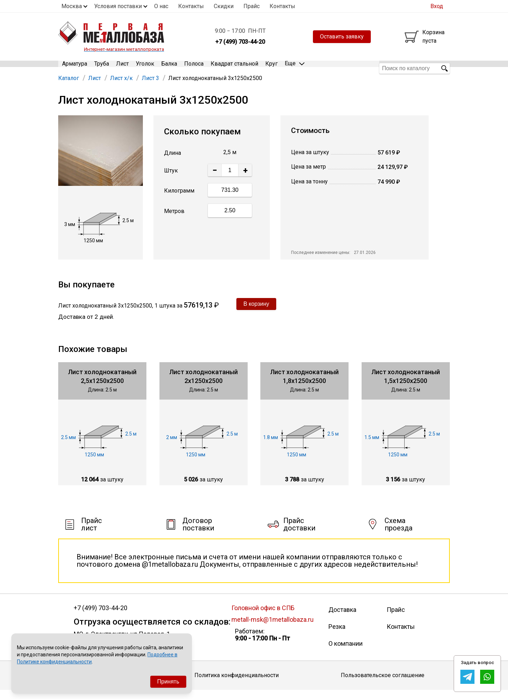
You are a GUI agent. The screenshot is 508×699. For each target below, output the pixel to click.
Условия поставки (118, 6)
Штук (171, 179)
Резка (336, 635)
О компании (345, 652)
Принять (168, 682)
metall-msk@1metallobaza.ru (272, 628)
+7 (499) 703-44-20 (100, 616)
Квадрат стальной (234, 68)
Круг (271, 68)
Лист (122, 68)
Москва (71, 6)
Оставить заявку (342, 36)
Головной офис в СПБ (263, 616)
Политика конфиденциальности (236, 684)
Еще (294, 68)
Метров (174, 220)
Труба (101, 68)
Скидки (224, 6)
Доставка (342, 618)
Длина (172, 162)
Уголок (145, 68)
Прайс (251, 6)
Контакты (191, 6)
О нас (161, 6)
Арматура (74, 68)
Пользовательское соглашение (382, 684)
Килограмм (179, 199)
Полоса (194, 68)
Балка (169, 68)
